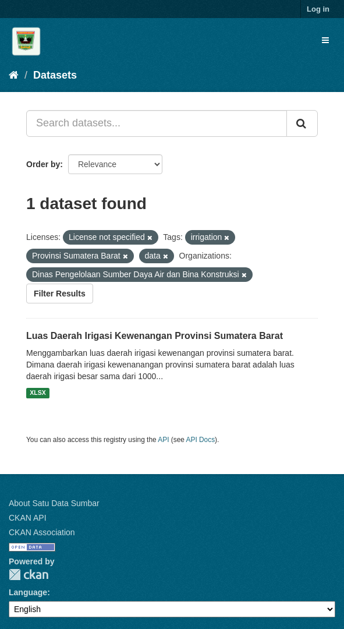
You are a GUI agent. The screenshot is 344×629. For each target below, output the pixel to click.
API (163, 440)
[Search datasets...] (156, 123)
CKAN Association (42, 532)
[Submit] (302, 123)
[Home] (14, 75)
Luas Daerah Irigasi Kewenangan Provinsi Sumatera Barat (154, 336)
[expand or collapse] (325, 40)
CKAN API (28, 517)
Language (28, 592)
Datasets (55, 75)
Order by (43, 164)
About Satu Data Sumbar (54, 503)
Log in (318, 9)
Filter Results (60, 293)
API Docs (200, 440)
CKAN (28, 574)
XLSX (37, 393)
